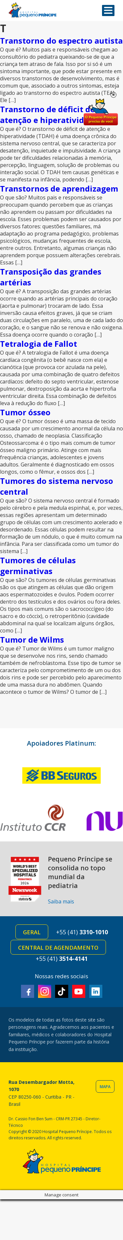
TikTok (61, 991)
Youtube (78, 991)
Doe (100, 112)
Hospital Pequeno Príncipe (32, 10)
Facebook (27, 991)
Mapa (105, 1086)
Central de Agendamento (58, 947)
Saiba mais (61, 901)
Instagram (44, 991)
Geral (32, 932)
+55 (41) (82, 932)
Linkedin (95, 991)
